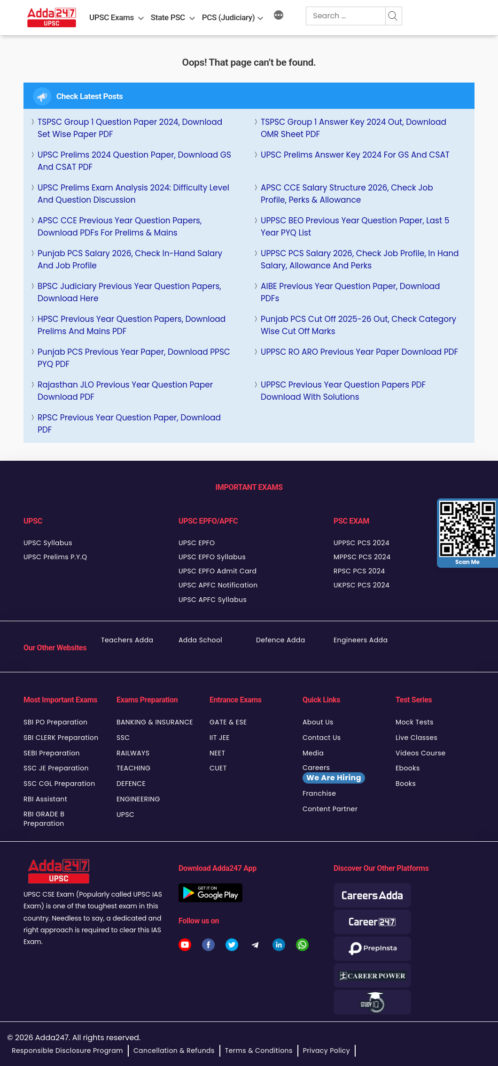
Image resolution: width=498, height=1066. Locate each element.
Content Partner (330, 809)
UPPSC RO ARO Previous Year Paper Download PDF (359, 352)
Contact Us (322, 737)
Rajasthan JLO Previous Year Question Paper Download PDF (125, 391)
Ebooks (408, 768)
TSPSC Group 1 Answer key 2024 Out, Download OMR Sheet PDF (353, 128)
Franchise (319, 793)
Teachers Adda (127, 640)
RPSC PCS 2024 (359, 571)
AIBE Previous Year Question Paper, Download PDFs (350, 292)
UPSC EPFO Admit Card (218, 571)
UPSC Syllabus (47, 543)
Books (406, 783)
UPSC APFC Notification (218, 585)
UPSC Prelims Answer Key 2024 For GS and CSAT (355, 154)
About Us (318, 722)
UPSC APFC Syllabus (213, 599)
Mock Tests (415, 722)
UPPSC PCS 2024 (361, 543)
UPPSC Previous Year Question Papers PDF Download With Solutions (343, 391)
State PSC (168, 17)
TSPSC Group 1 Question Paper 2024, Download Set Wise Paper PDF (130, 128)
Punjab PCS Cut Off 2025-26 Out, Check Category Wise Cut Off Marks (358, 325)
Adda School (200, 640)
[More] (278, 16)
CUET (218, 768)
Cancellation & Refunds (174, 1050)
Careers (334, 773)
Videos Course (420, 753)
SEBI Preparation (51, 753)
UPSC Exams (111, 17)
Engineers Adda (361, 640)
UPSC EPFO (197, 543)
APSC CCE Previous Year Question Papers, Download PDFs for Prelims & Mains (120, 226)
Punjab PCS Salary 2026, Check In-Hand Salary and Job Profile (130, 259)
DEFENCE (131, 783)
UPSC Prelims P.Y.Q (55, 557)
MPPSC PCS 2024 (362, 557)
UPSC (125, 814)
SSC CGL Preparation (59, 783)
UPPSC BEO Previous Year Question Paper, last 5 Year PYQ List (355, 226)
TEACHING (133, 768)
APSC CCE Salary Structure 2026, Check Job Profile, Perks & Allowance (347, 194)
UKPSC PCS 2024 (361, 585)
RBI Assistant (45, 799)
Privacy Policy (326, 1050)
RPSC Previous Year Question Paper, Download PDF (129, 423)
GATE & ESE (228, 722)
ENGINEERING (138, 799)
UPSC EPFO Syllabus (212, 557)
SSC (123, 737)
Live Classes (416, 737)
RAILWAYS (133, 753)
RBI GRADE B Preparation (43, 818)
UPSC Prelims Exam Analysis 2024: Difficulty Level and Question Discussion (133, 194)
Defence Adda (280, 640)
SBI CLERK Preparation (61, 737)
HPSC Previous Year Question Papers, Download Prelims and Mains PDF (132, 325)
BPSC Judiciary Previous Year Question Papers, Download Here (129, 292)
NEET (217, 753)
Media (313, 753)
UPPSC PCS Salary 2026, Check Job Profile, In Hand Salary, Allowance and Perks (360, 259)
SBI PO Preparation (55, 722)
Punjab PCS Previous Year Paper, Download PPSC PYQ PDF (134, 358)
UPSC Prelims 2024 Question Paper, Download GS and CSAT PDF (134, 161)
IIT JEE (220, 737)
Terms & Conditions (259, 1050)
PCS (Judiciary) (228, 17)
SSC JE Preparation (56, 768)
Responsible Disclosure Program (67, 1050)
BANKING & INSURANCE (155, 722)
